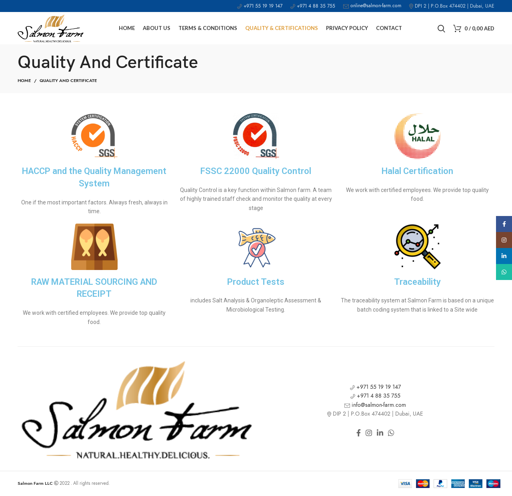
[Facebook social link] (358, 433)
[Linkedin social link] (380, 433)
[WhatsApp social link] (391, 433)
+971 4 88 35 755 (312, 6)
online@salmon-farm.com (372, 5)
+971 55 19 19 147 (259, 6)
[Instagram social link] (368, 433)
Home (24, 81)
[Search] (441, 28)
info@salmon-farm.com (375, 405)
